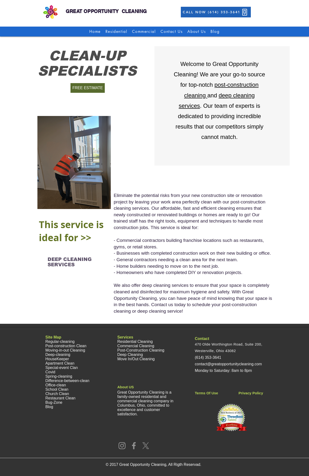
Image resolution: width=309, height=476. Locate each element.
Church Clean (57, 394)
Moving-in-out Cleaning (65, 350)
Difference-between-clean (67, 381)
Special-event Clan (61, 368)
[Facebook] (134, 445)
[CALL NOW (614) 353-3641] (216, 12)
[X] (145, 445)
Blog (49, 407)
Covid (50, 372)
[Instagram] (122, 445)
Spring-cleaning (58, 376)
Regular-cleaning (60, 341)
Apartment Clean (59, 363)
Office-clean (55, 385)
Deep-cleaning (57, 355)
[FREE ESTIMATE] (87, 88)
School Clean (56, 389)
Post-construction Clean (65, 346)
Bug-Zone (53, 402)
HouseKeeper (57, 359)
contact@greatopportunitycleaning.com (228, 364)
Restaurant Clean (60, 398)
